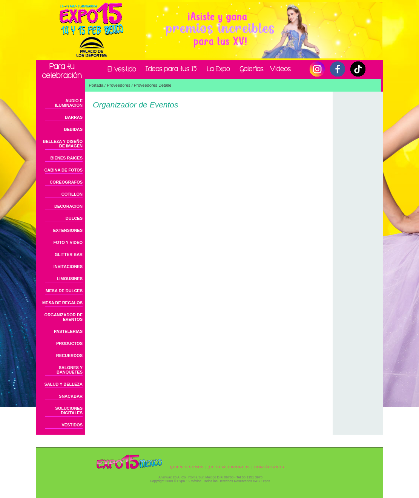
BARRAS (74, 117)
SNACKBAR (71, 396)
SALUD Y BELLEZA (63, 384)
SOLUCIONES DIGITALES (69, 410)
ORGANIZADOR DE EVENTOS (64, 317)
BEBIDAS (73, 129)
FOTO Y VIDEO (68, 242)
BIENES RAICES (66, 158)
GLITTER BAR (69, 254)
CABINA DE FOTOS (64, 170)
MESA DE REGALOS (62, 302)
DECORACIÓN (68, 206)
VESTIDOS (72, 425)
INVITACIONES (68, 266)
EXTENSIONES (68, 230)
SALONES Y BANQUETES (70, 369)
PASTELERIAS (68, 331)
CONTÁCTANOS (269, 467)
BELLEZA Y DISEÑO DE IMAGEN (63, 143)
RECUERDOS (69, 355)
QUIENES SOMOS (187, 467)
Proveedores (118, 85)
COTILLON (72, 194)
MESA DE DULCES (64, 290)
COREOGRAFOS (66, 182)
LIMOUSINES (70, 278)
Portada (96, 85)
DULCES (74, 218)
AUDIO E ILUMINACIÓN (69, 102)
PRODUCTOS (69, 343)
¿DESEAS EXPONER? (229, 467)
